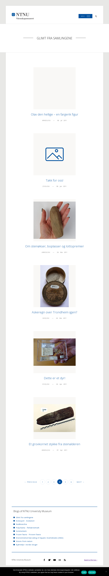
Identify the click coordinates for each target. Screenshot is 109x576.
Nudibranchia (21, 524)
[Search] (96, 16)
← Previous (30, 482)
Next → (81, 482)
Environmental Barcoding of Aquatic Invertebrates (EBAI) (39, 538)
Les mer (92, 572)
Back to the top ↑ (90, 560)
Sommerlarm (21, 531)
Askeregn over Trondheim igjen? (54, 312)
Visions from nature (24, 541)
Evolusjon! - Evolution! (25, 521)
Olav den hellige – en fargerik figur (54, 114)
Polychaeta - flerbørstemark (27, 528)
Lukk (84, 572)
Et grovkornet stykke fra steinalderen (54, 444)
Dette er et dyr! (54, 378)
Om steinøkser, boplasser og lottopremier (54, 246)
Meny (83, 16)
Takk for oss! (54, 180)
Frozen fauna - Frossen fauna (28, 534)
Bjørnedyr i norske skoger (27, 545)
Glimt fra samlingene (54, 38)
